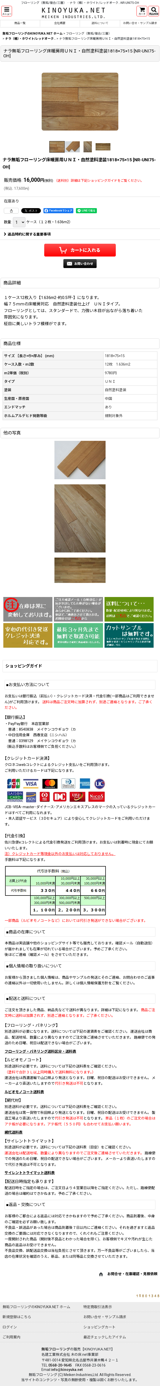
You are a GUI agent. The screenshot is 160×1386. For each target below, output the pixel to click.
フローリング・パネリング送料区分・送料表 (40, 1051)
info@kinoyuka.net (67, 1370)
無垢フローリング (55, 1349)
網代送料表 (13, 1132)
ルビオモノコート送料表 (24, 1092)
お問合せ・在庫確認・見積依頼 (132, 1274)
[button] (6, 11)
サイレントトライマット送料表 (30, 1173)
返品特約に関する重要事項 (27, 234)
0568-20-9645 (60, 1365)
